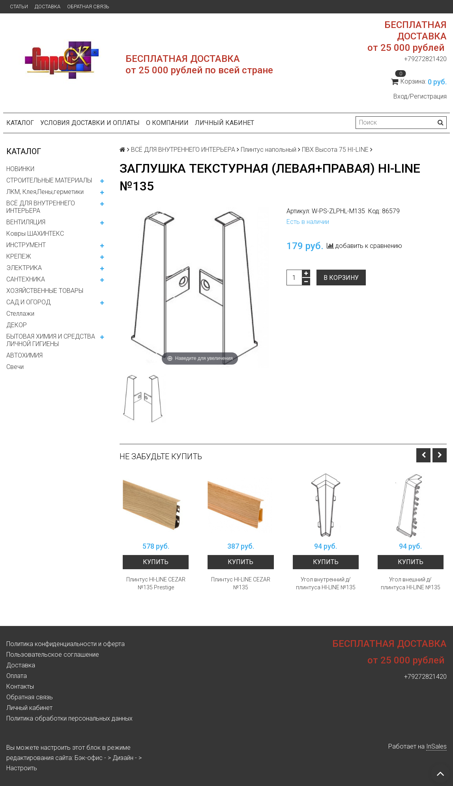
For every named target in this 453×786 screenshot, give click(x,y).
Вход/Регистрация (420, 96)
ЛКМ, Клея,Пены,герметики (45, 192)
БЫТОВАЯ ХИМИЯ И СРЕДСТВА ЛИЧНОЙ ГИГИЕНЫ (50, 340)
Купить (155, 562)
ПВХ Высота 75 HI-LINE (335, 149)
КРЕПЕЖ (18, 256)
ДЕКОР (16, 325)
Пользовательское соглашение (52, 654)
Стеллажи (20, 313)
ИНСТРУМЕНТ (26, 245)
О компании (167, 123)
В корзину (341, 277)
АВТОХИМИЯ (24, 355)
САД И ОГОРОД (28, 302)
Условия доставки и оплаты (90, 123)
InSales (436, 746)
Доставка (47, 6)
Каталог (20, 123)
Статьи (19, 6)
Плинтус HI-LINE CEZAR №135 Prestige (155, 583)
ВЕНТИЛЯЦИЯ (25, 222)
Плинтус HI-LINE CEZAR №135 (240, 583)
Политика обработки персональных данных (69, 718)
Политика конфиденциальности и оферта (65, 644)
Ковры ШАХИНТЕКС (35, 233)
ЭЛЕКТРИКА (24, 268)
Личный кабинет (224, 123)
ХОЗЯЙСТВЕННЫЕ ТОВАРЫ (44, 290)
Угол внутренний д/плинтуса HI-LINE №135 (326, 583)
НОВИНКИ (20, 169)
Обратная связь (88, 6)
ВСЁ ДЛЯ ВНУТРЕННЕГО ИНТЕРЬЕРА (40, 206)
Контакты (20, 686)
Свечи (15, 367)
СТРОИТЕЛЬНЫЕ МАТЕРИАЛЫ (49, 180)
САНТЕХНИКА (25, 279)
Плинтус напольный (268, 149)
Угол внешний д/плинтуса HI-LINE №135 (410, 583)
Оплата (16, 676)
